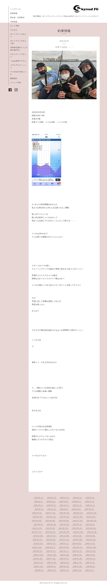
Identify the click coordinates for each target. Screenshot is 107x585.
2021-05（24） (91, 539)
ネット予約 (14, 26)
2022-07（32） (37, 532)
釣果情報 (13, 13)
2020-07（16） (92, 547)
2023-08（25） (64, 520)
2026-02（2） (65, 497)
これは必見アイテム (18, 61)
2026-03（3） (52, 497)
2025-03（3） (77, 505)
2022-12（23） (38, 528)
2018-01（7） (89, 570)
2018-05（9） (39, 570)
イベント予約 (15, 82)
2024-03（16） (38, 516)
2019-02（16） (52, 562)
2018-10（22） (39, 566)
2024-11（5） (64, 509)
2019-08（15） (38, 558)
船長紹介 (13, 78)
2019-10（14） (77, 555)
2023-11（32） (91, 516)
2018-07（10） (78, 566)
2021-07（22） (65, 539)
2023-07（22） (78, 520)
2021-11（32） (77, 535)
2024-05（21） (78, 513)
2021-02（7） (64, 543)
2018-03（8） (64, 570)
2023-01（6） (90, 524)
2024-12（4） (52, 509)
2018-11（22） (90, 562)
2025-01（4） (39, 509)
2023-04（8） (52, 524)
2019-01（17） (65, 562)
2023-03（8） (64, 524)
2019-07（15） (51, 558)
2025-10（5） (51, 501)
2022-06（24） (51, 532)
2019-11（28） (65, 555)
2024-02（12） (51, 516)
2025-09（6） (64, 501)
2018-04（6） (52, 570)
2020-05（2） (51, 551)
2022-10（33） (64, 528)
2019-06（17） (64, 558)
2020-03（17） (78, 551)
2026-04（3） (39, 497)
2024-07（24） (51, 513)
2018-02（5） (77, 570)
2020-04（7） (64, 551)
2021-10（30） (91, 535)
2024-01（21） (65, 516)
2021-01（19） (77, 543)
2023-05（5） (39, 524)
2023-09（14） (51, 520)
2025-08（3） (77, 501)
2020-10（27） (51, 547)
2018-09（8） (51, 566)
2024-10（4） (76, 509)
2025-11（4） (38, 501)
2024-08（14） (37, 513)
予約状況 (13, 22)
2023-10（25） (37, 520)
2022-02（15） (38, 535)
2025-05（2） (51, 505)
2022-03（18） (92, 532)
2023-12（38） (78, 516)
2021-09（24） (38, 539)
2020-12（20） (90, 543)
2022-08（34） (91, 528)
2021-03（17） (51, 543)
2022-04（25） (78, 532)
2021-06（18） (78, 539)
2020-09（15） (64, 547)
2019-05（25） (78, 558)
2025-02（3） (90, 505)
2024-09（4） (89, 509)
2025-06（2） (38, 505)
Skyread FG (49, 583)
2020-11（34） (37, 547)
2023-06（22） (92, 520)
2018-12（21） (77, 562)
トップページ (15, 9)
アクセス (13, 30)
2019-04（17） (91, 558)
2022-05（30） (64, 532)
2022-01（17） (52, 535)
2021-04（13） (38, 543)
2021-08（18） (51, 539)
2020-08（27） (78, 547)
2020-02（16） (91, 551)
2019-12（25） (52, 555)
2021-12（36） (65, 535)
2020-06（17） (38, 551)
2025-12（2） (90, 497)
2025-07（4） (90, 501)
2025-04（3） (64, 505)
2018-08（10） (64, 566)
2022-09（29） (77, 528)
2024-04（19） (92, 513)
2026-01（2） (77, 497)
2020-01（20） (39, 555)
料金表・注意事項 (17, 17)
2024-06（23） (65, 513)
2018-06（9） (90, 566)
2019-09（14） (91, 555)
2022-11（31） (50, 528)
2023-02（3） (77, 524)
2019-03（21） (39, 562)
